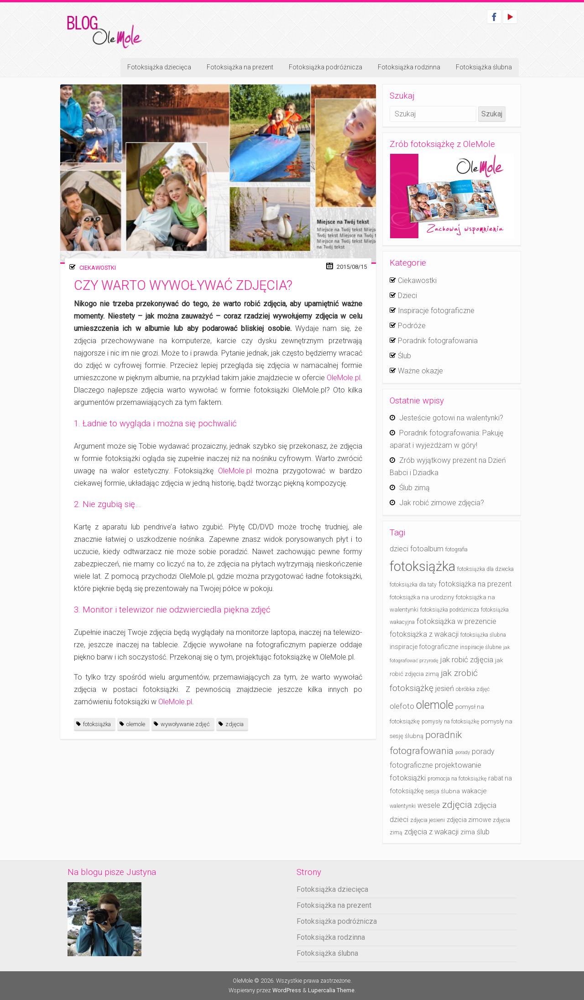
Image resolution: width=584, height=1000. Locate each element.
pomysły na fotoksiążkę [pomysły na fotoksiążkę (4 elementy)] (450, 721)
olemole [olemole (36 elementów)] (435, 705)
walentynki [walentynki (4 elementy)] (403, 806)
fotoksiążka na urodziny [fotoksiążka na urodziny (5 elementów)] (422, 597)
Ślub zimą (414, 487)
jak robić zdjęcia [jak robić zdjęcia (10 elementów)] (466, 659)
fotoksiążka (97, 724)
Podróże (412, 325)
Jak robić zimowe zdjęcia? (441, 502)
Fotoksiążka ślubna (484, 67)
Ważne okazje (420, 370)
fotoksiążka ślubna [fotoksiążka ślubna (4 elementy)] (483, 635)
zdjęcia (234, 724)
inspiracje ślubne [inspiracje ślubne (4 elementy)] (480, 647)
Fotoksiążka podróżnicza (325, 67)
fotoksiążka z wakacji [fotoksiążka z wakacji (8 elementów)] (424, 634)
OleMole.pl (343, 377)
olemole (135, 724)
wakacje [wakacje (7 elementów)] (474, 791)
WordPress (286, 990)
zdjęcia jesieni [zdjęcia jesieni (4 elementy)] (427, 820)
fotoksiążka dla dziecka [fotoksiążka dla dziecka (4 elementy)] (485, 569)
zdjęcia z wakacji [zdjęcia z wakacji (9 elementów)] (431, 831)
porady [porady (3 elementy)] (462, 752)
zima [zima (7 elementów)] (467, 832)
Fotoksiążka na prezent (240, 67)
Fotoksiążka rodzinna (409, 67)
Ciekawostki (97, 267)
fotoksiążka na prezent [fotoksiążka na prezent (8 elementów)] (474, 584)
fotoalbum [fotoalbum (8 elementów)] (426, 549)
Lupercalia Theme (331, 990)
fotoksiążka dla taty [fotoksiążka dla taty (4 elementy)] (413, 584)
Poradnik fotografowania (438, 340)
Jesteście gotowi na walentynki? (451, 418)
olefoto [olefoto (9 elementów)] (402, 706)
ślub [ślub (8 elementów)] (483, 831)
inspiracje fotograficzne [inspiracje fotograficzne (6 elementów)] (424, 647)
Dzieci (407, 295)
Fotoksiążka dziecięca (159, 67)
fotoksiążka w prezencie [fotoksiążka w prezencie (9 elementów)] (456, 621)
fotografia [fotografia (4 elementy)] (456, 549)
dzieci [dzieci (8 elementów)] (399, 549)
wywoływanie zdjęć (185, 724)
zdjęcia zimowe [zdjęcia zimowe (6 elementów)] (469, 820)
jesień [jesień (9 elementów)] (444, 688)
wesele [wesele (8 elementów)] (428, 805)
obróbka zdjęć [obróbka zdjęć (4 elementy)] (473, 689)
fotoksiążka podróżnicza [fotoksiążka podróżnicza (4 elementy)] (449, 610)
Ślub (404, 355)
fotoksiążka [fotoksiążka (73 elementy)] (422, 566)
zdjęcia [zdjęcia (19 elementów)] (457, 804)
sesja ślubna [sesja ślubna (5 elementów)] (442, 791)
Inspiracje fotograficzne (436, 310)
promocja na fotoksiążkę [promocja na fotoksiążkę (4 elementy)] (457, 778)
